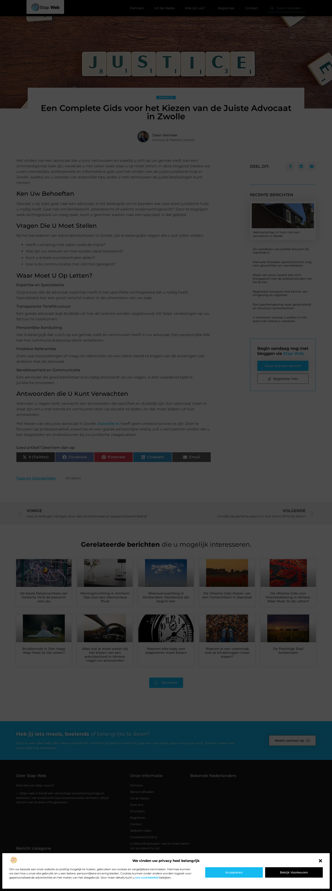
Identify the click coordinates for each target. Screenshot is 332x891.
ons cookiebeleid (147, 877)
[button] (320, 860)
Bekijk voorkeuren (294, 872)
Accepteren (234, 872)
